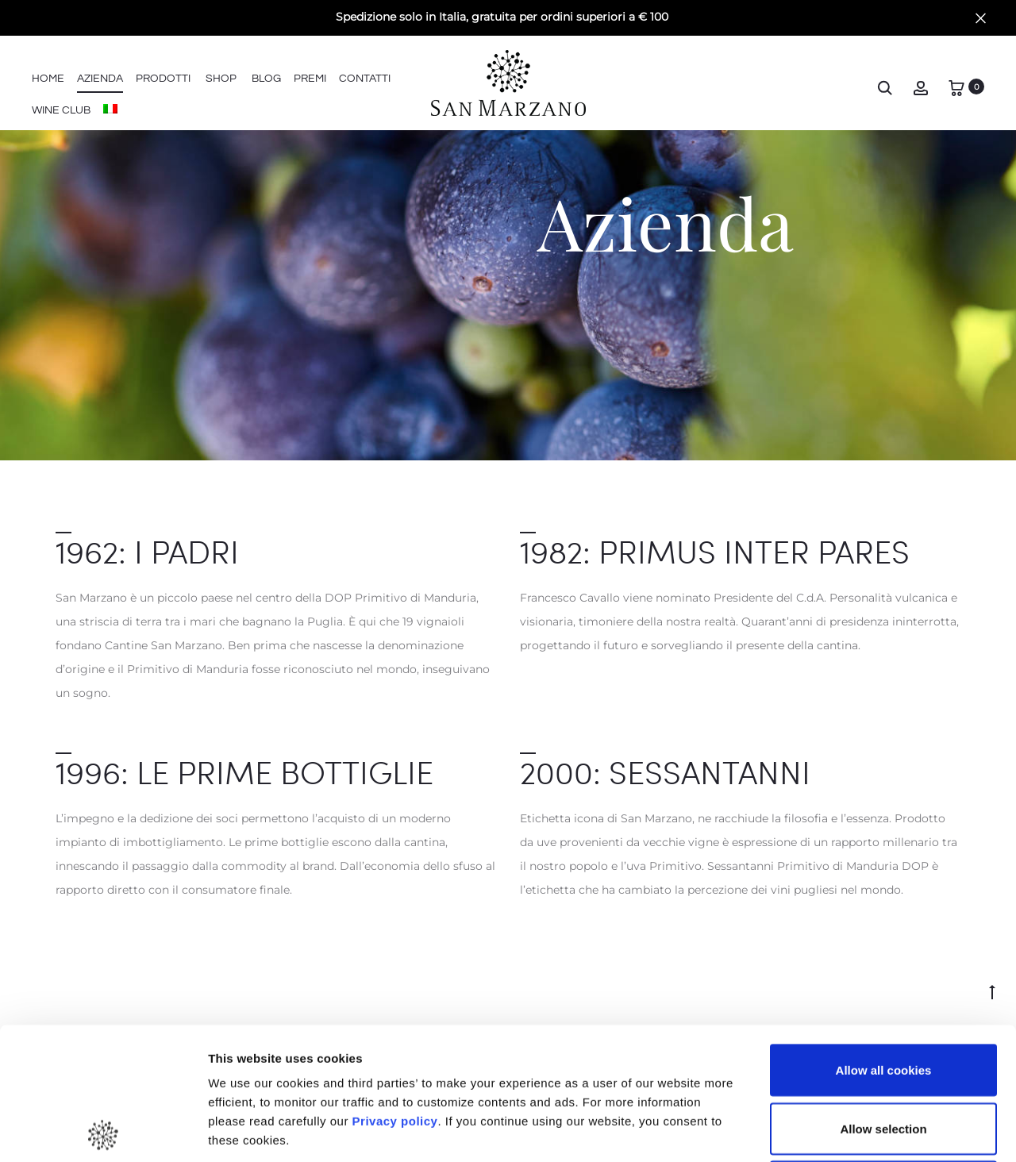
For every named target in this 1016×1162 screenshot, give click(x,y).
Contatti (365, 78)
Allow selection (883, 996)
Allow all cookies (884, 938)
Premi (310, 78)
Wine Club (61, 110)
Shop (221, 78)
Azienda (100, 78)
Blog (266, 78)
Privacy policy (393, 988)
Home (48, 78)
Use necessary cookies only (883, 1054)
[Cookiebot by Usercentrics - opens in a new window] (102, 1131)
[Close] (981, 17)
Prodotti (163, 78)
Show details (833, 1130)
